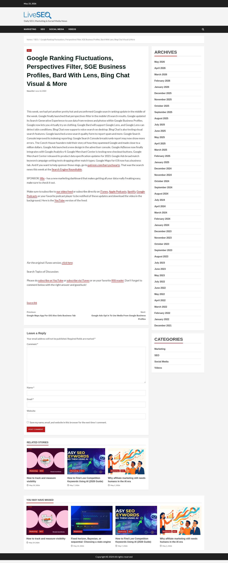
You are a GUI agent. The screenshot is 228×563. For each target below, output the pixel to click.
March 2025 (160, 150)
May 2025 (159, 137)
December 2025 (162, 93)
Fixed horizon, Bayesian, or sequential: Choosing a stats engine (92, 523)
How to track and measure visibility (45, 464)
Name (30, 390)
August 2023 (161, 256)
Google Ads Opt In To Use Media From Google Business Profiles (116, 317)
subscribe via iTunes (78, 280)
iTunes (104, 191)
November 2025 (163, 99)
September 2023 (163, 250)
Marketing (30, 29)
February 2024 (162, 219)
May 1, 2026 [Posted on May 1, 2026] (115, 488)
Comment (32, 347)
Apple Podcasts (118, 191)
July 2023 (159, 263)
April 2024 (159, 206)
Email (30, 402)
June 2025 (160, 131)
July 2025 (159, 124)
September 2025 (163, 112)
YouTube (59, 200)
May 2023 (159, 275)
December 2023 (162, 231)
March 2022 (160, 307)
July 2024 (159, 200)
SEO (43, 29)
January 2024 (161, 225)
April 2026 (159, 68)
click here (67, 262)
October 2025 (161, 106)
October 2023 (161, 244)
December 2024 (162, 168)
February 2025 (162, 156)
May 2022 (159, 294)
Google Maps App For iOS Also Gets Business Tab (56, 317)
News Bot (31, 91)
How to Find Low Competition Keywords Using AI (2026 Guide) (86, 464)
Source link (33, 302)
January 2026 (161, 87)
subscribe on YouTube (50, 280)
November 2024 (163, 175)
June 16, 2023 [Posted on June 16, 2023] (40, 91)
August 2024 (161, 193)
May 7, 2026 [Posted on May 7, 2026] (74, 488)
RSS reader (117, 280)
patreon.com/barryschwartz (104, 165)
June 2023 (160, 269)
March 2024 (160, 212)
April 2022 (159, 300)
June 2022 (160, 288)
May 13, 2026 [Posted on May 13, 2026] (78, 549)
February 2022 (162, 313)
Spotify (132, 191)
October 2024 (161, 181)
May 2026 (159, 62)
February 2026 (162, 81)
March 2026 (160, 74)
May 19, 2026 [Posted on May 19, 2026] (34, 488)
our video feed (64, 191)
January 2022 (161, 319)
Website (31, 413)
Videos (72, 29)
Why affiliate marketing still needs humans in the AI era (127, 464)
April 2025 (159, 143)
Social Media (56, 29)
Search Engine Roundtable (67, 169)
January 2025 (161, 162)
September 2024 (163, 187)
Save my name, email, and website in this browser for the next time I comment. (68, 425)
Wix (42, 178)
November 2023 (163, 238)
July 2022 (159, 281)
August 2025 (161, 118)
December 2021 (162, 325)
